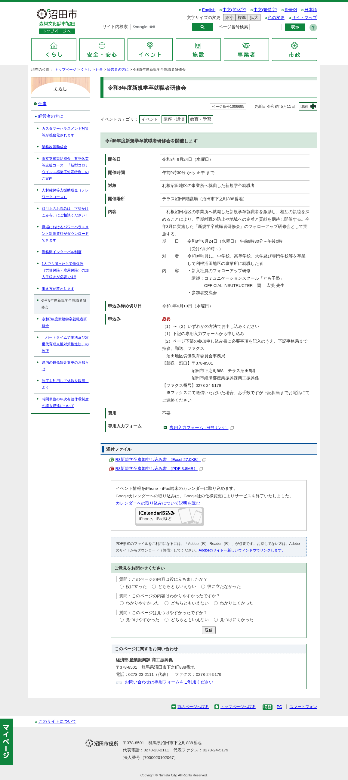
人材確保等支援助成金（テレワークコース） (65, 193)
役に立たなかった (224, 586)
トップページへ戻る (238, 706)
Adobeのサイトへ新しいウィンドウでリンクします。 (242, 550)
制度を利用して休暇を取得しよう (65, 384)
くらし (86, 69)
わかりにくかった (237, 603)
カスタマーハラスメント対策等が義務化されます (65, 131)
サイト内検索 (115, 26)
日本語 (310, 10)
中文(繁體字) (265, 10)
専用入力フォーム (202, 427)
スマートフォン (303, 706)
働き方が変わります (58, 289)
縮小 (228, 17)
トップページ (65, 69)
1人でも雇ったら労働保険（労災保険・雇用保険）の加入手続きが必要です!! (65, 270)
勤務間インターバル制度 (62, 252)
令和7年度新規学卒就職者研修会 (64, 322)
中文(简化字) (234, 10)
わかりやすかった (142, 603)
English (209, 10)
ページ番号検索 (233, 27)
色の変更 (276, 17)
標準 (241, 17)
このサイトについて (57, 721)
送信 (209, 630)
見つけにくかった (237, 619)
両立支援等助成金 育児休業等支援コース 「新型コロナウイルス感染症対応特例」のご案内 (65, 169)
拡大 (253, 17)
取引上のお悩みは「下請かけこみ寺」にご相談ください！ (65, 212)
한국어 (291, 10)
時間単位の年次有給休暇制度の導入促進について (65, 402)
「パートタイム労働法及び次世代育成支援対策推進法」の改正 (65, 344)
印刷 (304, 106)
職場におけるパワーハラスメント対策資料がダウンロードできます (65, 233)
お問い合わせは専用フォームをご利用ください (169, 682)
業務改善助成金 (54, 147)
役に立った (136, 586)
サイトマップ (304, 17)
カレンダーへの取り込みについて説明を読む (158, 503)
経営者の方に (118, 69)
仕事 (99, 69)
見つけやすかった (142, 619)
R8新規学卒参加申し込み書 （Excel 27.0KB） (160, 459)
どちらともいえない (177, 586)
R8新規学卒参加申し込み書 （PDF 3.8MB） (159, 468)
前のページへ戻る (193, 706)
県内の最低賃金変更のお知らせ (65, 365)
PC (279, 706)
